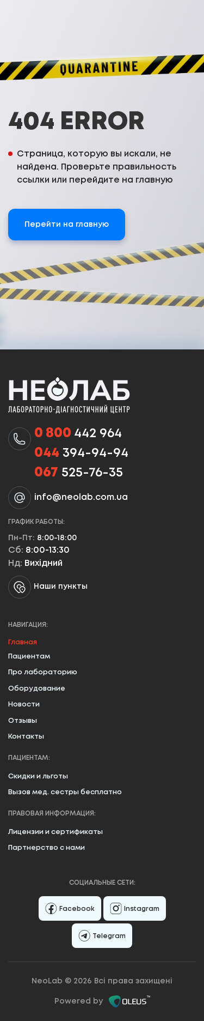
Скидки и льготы (38, 777)
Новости (24, 705)
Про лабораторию (42, 672)
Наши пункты (48, 587)
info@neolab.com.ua (81, 497)
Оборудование (36, 689)
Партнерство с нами (46, 848)
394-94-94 (81, 453)
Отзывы (22, 721)
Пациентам (29, 657)
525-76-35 (78, 473)
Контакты (26, 737)
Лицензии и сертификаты (55, 832)
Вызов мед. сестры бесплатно (65, 792)
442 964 (78, 433)
